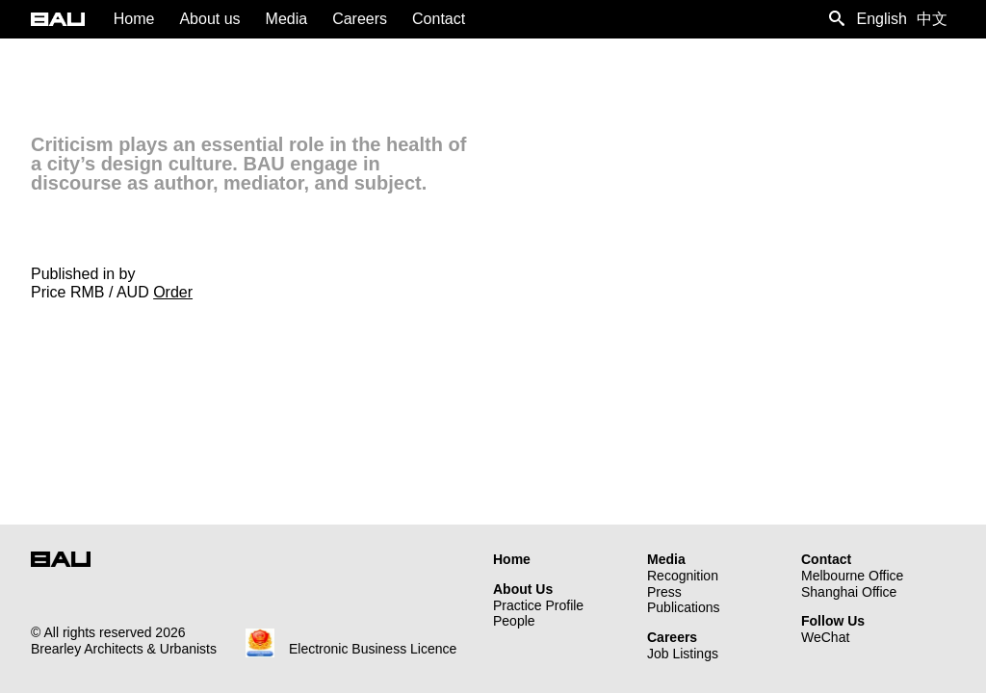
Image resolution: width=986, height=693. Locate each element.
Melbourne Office (852, 575)
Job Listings (682, 653)
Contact (826, 559)
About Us (523, 589)
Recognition (682, 575)
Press (664, 592)
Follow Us (833, 621)
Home (512, 559)
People (514, 621)
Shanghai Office (848, 592)
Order (173, 292)
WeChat (825, 637)
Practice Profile (538, 605)
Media (666, 559)
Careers (672, 637)
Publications (683, 607)
